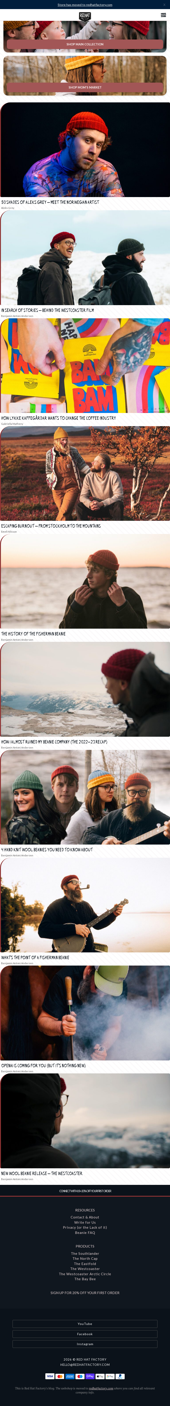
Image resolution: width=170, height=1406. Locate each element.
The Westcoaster (85, 1269)
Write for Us (85, 1222)
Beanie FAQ (85, 1233)
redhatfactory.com (101, 1388)
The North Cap (85, 1258)
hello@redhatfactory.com (85, 1364)
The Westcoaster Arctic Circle (85, 1274)
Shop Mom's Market (85, 87)
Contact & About (85, 1217)
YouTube (85, 1324)
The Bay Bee (85, 1279)
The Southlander (85, 1253)
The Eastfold (85, 1264)
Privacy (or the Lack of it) (85, 1227)
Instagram (85, 1344)
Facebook (85, 1334)
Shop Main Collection (85, 44)
